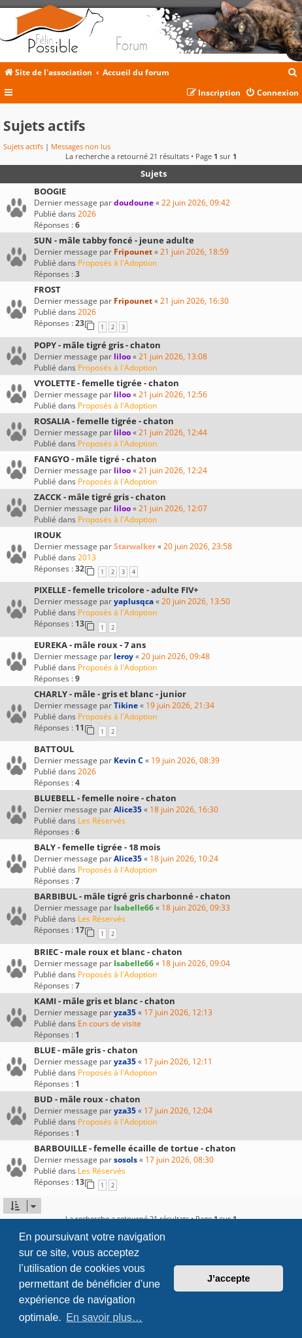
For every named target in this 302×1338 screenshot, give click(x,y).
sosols (125, 1159)
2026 (87, 213)
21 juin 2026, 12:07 (173, 508)
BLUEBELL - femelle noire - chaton (105, 798)
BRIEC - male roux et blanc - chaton (108, 952)
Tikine (126, 705)
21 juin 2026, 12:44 (173, 432)
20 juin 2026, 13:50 (195, 601)
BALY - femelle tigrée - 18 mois (97, 847)
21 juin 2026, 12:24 (173, 470)
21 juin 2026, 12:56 (173, 394)
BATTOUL (54, 749)
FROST (47, 289)
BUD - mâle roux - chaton (87, 1099)
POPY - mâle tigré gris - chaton (97, 345)
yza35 (125, 1012)
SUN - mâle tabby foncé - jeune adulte (114, 240)
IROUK (47, 535)
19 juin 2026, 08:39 (185, 760)
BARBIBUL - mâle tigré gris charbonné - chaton (132, 896)
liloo (122, 356)
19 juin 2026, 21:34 (180, 705)
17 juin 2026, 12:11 (178, 1061)
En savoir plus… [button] (104, 1317)
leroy (123, 656)
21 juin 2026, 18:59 (194, 251)
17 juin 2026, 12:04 (178, 1110)
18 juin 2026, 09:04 (195, 963)
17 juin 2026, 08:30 (179, 1159)
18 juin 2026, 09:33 (195, 907)
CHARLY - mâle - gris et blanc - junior (110, 694)
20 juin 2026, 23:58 (197, 546)
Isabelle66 (134, 907)
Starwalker (135, 546)
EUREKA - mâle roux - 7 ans (90, 645)
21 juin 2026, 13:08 (173, 356)
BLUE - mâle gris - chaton (86, 1050)
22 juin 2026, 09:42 (195, 202)
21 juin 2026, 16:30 (194, 300)
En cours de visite (109, 1023)
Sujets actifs (23, 146)
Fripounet (133, 251)
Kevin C (128, 760)
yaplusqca (134, 601)
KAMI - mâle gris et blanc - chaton (104, 1001)
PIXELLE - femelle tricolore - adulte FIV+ (116, 590)
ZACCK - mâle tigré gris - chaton (100, 497)
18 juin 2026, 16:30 (184, 809)
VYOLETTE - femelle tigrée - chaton (106, 383)
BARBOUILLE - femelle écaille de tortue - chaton (135, 1148)
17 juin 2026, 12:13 (178, 1012)
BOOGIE (50, 191)
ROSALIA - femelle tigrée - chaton (104, 421)
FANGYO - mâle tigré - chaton (95, 459)
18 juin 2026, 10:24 (184, 858)
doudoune (134, 202)
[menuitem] (293, 73)
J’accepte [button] (228, 1278)
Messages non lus (80, 146)
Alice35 (128, 809)
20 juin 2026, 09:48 (175, 656)
